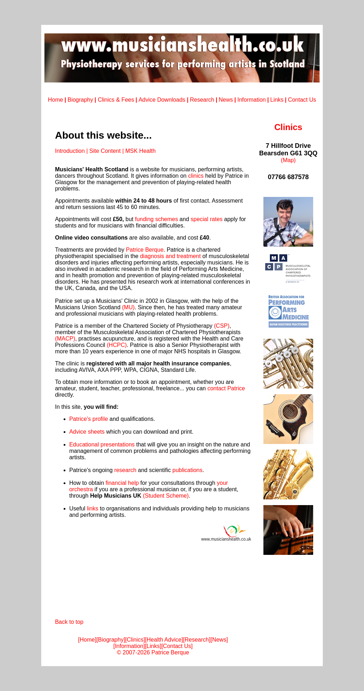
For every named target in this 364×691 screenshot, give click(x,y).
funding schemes (156, 219)
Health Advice (164, 640)
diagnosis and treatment (170, 256)
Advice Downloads (163, 100)
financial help (122, 483)
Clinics (135, 640)
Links (276, 100)
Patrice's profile (88, 419)
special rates (207, 219)
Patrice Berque (145, 250)
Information (251, 100)
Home (55, 100)
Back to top (69, 622)
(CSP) (221, 326)
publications (187, 470)
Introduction (70, 151)
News (226, 100)
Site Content (105, 151)
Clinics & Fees (115, 100)
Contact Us (302, 100)
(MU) (128, 307)
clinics (196, 176)
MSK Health (140, 151)
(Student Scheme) (166, 496)
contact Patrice (226, 388)
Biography (80, 100)
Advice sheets (87, 432)
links (92, 508)
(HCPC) (117, 345)
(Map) (288, 160)
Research (202, 100)
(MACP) (65, 339)
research (125, 470)
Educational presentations (102, 444)
